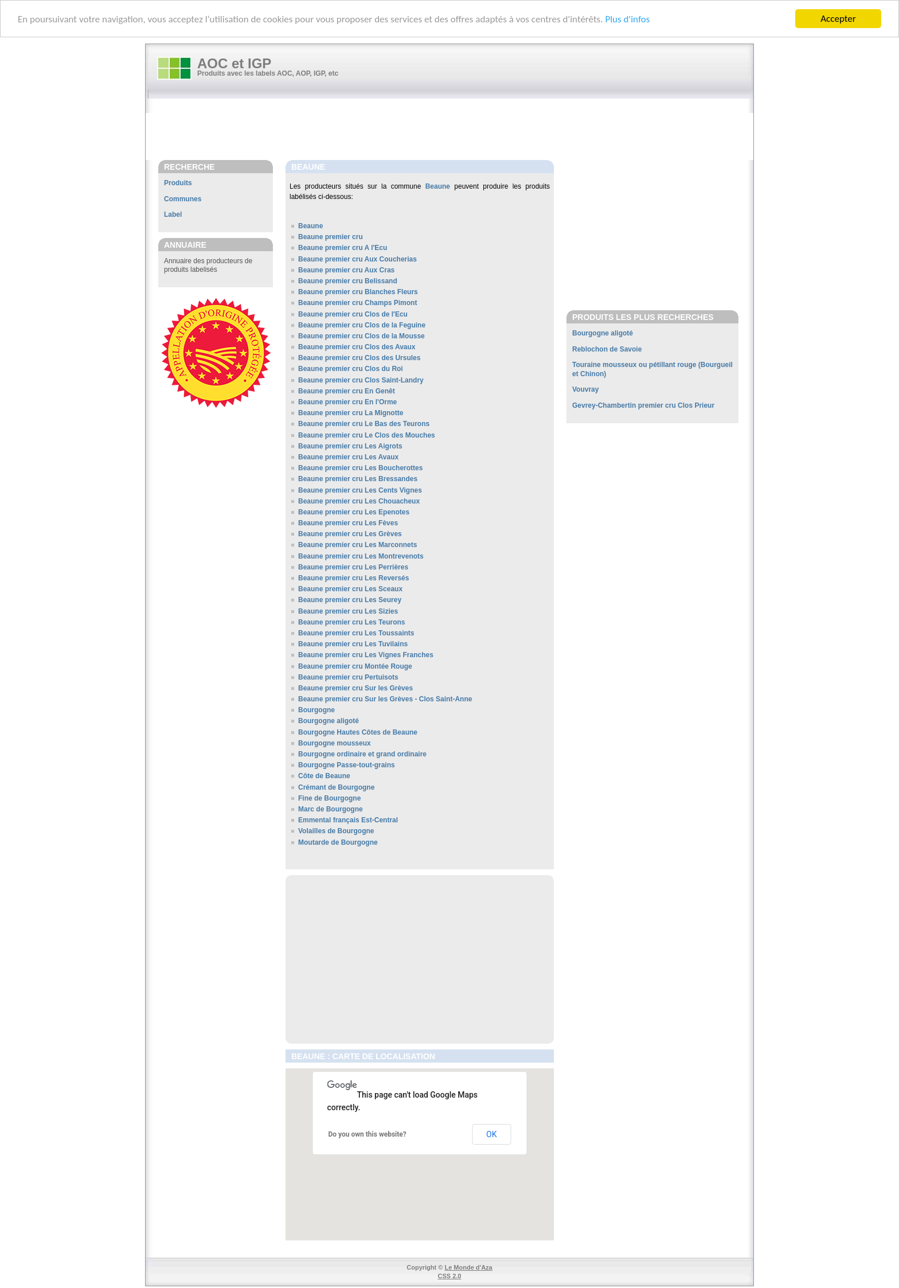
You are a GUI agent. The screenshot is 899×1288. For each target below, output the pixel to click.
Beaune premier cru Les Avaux (348, 457)
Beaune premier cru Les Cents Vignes (360, 490)
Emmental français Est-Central (348, 820)
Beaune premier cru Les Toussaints (356, 633)
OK (491, 1134)
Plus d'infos (627, 19)
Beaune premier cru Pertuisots (348, 677)
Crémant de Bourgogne (336, 787)
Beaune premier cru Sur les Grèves (355, 688)
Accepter (837, 19)
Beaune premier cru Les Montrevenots (361, 556)
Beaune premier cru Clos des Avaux (357, 347)
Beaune (437, 186)
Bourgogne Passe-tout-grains (346, 765)
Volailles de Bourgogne (336, 831)
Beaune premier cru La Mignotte (350, 413)
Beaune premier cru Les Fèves (348, 523)
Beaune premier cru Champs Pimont (357, 303)
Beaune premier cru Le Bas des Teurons (363, 424)
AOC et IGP (234, 63)
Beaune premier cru (330, 237)
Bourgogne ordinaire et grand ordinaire (362, 754)
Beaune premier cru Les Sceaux (350, 589)
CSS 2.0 (450, 1276)
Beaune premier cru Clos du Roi (350, 369)
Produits (178, 183)
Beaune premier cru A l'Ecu (342, 248)
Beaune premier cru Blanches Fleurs (358, 292)
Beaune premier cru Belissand (347, 281)
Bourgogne (316, 710)
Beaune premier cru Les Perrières (353, 567)
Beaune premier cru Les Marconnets (357, 545)
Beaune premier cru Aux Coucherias (357, 259)
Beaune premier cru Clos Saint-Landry (361, 380)
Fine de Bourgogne (329, 798)
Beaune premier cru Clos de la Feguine (361, 325)
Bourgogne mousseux (334, 743)
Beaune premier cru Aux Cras (346, 270)
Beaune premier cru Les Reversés (353, 578)
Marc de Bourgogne (330, 809)
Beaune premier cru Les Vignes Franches (365, 655)
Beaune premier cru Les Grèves (350, 534)
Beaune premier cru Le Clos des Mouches (366, 435)
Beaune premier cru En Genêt (346, 391)
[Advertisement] (455, 130)
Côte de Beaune (324, 776)
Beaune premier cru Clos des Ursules (359, 358)
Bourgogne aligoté (328, 721)
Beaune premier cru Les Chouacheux (359, 501)
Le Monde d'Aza (468, 1267)
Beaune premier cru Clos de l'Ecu (353, 314)
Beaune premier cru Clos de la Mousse (361, 336)
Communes (182, 199)
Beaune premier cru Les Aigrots (350, 446)
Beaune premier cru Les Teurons (351, 622)
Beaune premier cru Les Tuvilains (353, 644)
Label (173, 214)
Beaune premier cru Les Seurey (349, 600)
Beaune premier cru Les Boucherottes (360, 468)
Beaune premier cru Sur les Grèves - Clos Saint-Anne (385, 699)
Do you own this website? (367, 1134)
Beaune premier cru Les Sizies (348, 611)
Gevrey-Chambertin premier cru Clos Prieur (643, 405)
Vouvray (585, 389)
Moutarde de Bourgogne (338, 842)
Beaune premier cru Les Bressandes (357, 479)
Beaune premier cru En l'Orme (347, 402)
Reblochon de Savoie (607, 349)
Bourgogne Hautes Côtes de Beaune (357, 732)
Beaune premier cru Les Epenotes (353, 512)
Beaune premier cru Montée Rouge (355, 666)
